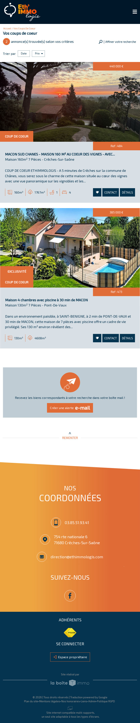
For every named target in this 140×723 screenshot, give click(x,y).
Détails (126, 192)
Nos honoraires (70, 700)
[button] (117, 41)
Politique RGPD (106, 700)
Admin (92, 700)
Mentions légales (49, 700)
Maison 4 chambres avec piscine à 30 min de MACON (48, 304)
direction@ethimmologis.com (77, 558)
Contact (110, 192)
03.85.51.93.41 (77, 522)
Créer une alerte (70, 407)
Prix (39, 53)
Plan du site (31, 700)
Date (24, 53)
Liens (84, 700)
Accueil (7, 28)
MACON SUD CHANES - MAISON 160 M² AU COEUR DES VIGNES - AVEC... (60, 155)
